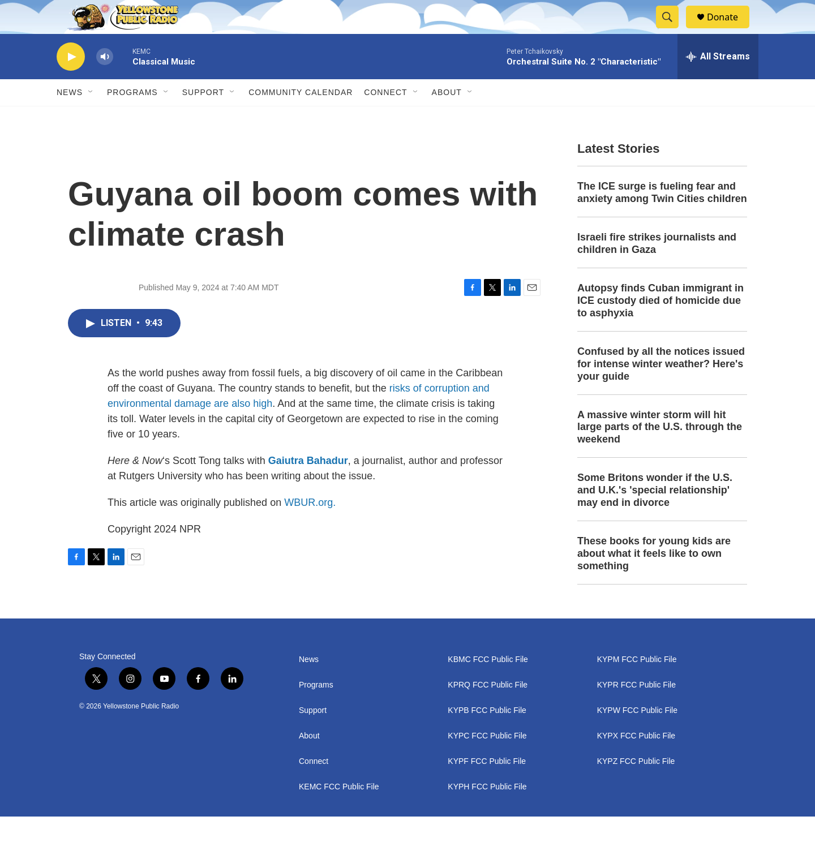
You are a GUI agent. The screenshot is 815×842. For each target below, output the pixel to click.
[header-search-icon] (672, 30)
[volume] (104, 82)
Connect (385, 117)
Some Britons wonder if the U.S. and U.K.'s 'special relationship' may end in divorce (654, 515)
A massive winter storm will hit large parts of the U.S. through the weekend (659, 453)
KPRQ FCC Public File (487, 710)
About (309, 761)
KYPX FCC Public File (636, 761)
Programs (132, 117)
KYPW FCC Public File (637, 736)
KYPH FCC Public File (487, 812)
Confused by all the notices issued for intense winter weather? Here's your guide (661, 389)
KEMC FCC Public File (339, 812)
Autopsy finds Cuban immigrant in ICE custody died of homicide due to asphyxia (660, 326)
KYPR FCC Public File (636, 710)
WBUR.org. (310, 528)
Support (203, 117)
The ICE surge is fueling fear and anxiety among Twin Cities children (662, 218)
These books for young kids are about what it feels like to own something (654, 579)
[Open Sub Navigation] (91, 117)
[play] (71, 82)
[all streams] (717, 82)
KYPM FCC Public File (637, 685)
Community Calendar (300, 117)
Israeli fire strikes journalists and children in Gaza (656, 269)
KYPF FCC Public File (487, 787)
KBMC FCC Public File (488, 685)
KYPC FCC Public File (487, 761)
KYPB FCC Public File (487, 736)
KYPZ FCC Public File (636, 787)
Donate (729, 30)
